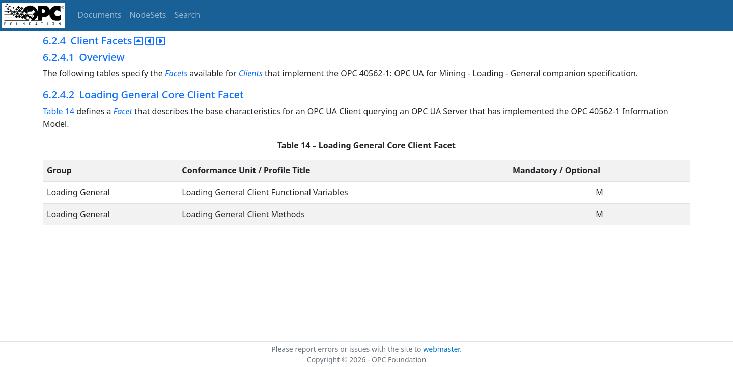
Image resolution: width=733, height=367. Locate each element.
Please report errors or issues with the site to (347, 349)
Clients (251, 73)
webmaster (441, 349)
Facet (123, 111)
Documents (99, 14)
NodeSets (148, 14)
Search (188, 14)
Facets (176, 73)
